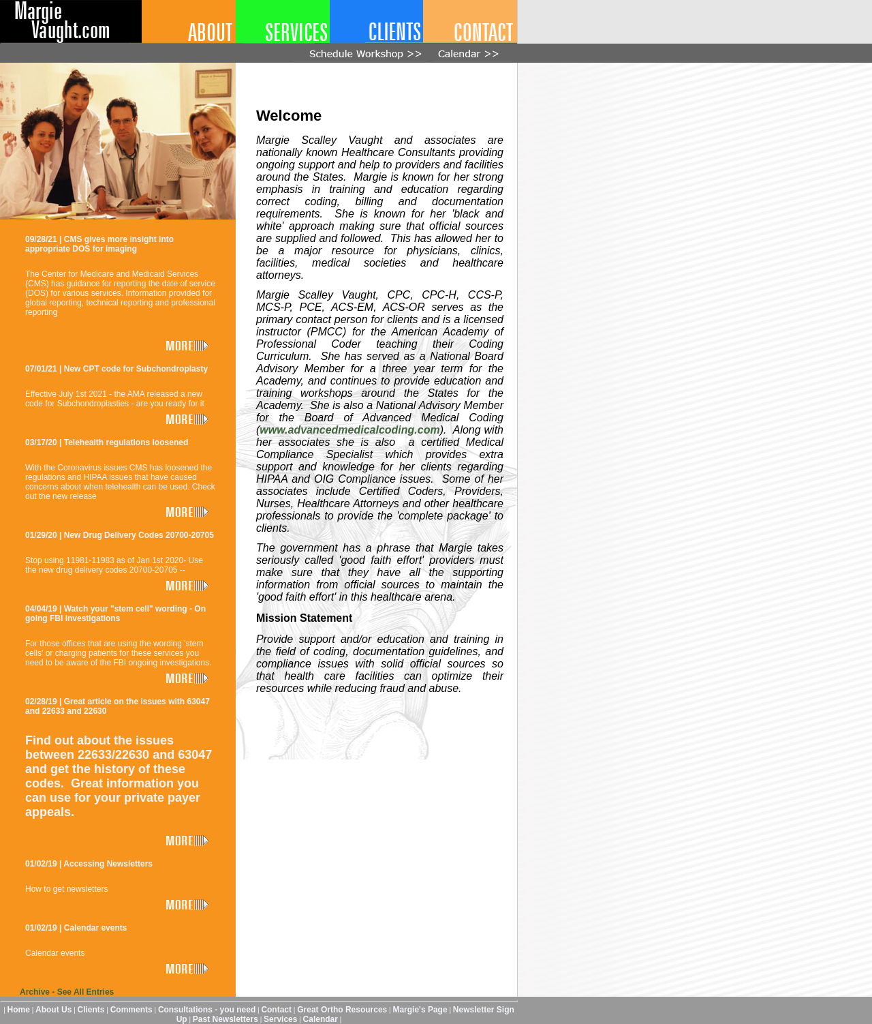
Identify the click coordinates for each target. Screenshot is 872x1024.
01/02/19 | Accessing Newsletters (89, 864)
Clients (91, 1009)
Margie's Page (419, 1009)
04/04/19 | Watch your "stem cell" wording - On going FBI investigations (115, 613)
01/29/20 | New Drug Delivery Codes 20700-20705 (119, 535)
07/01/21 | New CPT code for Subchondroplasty (116, 369)
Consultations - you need (206, 1009)
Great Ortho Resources (342, 1009)
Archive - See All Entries (67, 992)
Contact (276, 1009)
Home (18, 1009)
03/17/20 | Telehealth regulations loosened (106, 442)
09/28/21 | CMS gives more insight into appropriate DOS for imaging (99, 244)
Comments (131, 1009)
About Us (53, 1009)
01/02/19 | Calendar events (76, 928)
